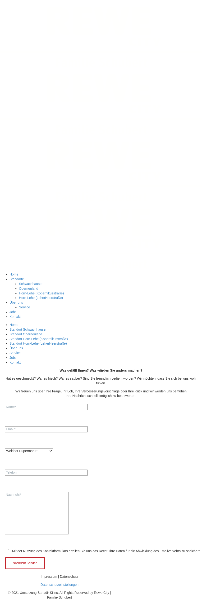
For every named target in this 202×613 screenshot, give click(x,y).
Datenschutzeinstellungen (59, 584)
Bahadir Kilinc (47, 593)
